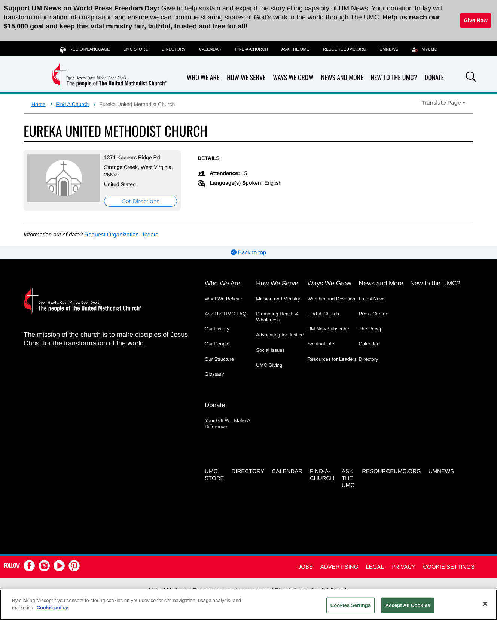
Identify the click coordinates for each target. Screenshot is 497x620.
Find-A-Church (251, 49)
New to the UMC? (394, 77)
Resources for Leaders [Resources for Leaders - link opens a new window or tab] (332, 359)
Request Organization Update (122, 235)
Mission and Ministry (278, 299)
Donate (434, 77)
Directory (173, 49)
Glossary (214, 374)
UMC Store (136, 49)
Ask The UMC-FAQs (227, 314)
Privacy (403, 567)
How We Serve (246, 77)
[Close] (485, 603)
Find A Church (72, 104)
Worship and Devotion (331, 299)
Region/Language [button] (85, 49)
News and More (342, 77)
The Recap (371, 329)
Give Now (476, 20)
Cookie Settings (449, 567)
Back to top (248, 252)
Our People (217, 344)
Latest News (372, 299)
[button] (471, 78)
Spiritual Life (320, 344)
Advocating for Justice (280, 335)
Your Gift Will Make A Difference (227, 423)
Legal (375, 567)
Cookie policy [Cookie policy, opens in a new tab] (52, 607)
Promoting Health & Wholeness (277, 317)
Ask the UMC (295, 49)
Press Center (373, 314)
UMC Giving (269, 365)
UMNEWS (388, 49)
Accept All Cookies (407, 605)
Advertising (339, 567)
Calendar (210, 49)
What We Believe (223, 299)
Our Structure (219, 359)
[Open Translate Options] (444, 102)
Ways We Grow (293, 77)
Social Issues (270, 350)
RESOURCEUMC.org (344, 49)
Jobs (305, 567)
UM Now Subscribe (328, 329)
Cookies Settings (350, 605)
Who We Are (203, 77)
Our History (217, 329)
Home (38, 104)
